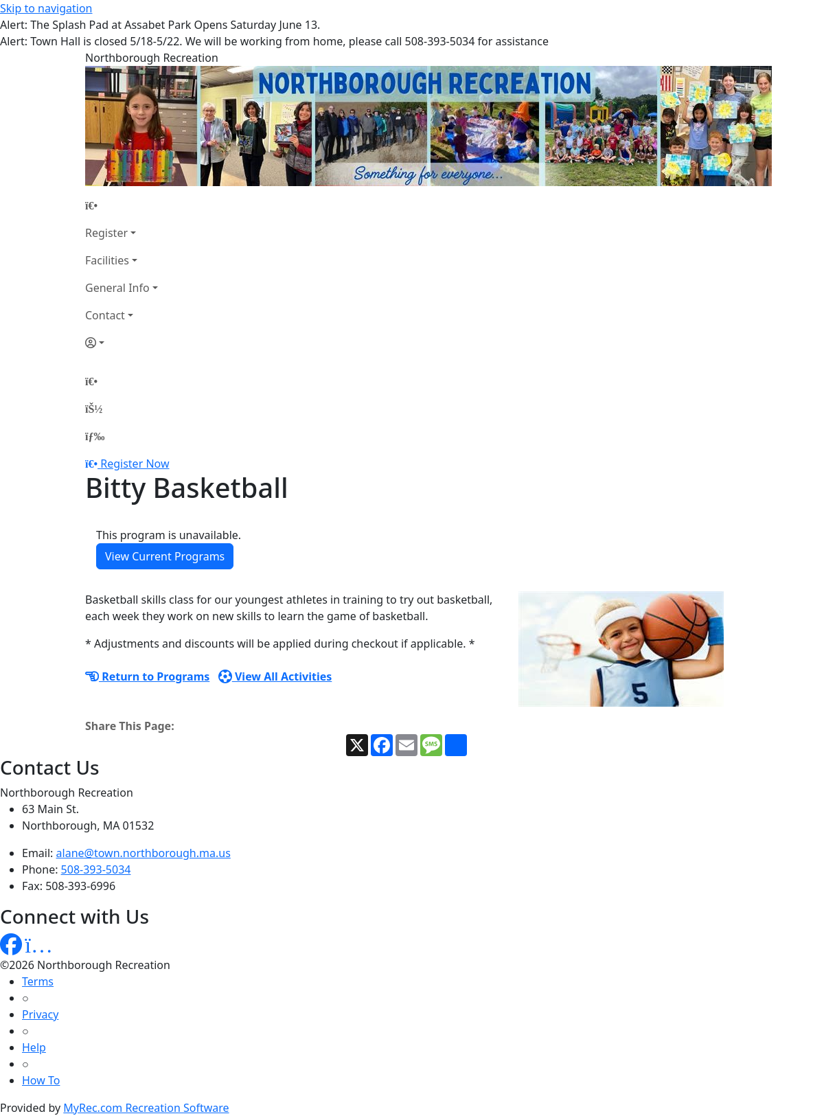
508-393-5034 (96, 869)
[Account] (121, 342)
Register (106, 232)
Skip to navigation (46, 8)
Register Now (134, 463)
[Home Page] (121, 205)
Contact (105, 315)
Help (34, 1047)
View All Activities (275, 676)
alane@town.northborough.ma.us (143, 853)
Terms (38, 981)
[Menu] (94, 436)
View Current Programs (165, 556)
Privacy (40, 1014)
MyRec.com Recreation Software (146, 1107)
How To (41, 1080)
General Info (117, 287)
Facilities (107, 260)
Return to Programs (147, 676)
